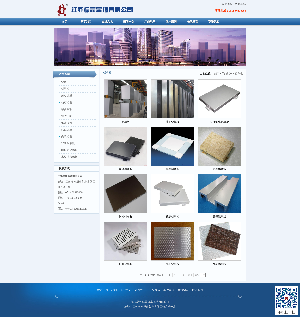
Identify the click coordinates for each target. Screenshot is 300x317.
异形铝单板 (219, 216)
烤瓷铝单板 (219, 169)
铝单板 (239, 73)
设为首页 (227, 4)
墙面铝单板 (172, 121)
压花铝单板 (172, 264)
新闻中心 (140, 290)
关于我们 (111, 290)
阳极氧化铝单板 (219, 121)
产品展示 (227, 73)
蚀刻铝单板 (219, 264)
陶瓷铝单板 (125, 216)
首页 (216, 73)
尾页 (190, 275)
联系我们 (197, 290)
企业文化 (125, 290)
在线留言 (183, 290)
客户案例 (168, 290)
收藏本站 (240, 4)
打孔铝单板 (125, 264)
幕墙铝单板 (172, 216)
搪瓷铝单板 (172, 169)
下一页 (181, 275)
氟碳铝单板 (125, 169)
